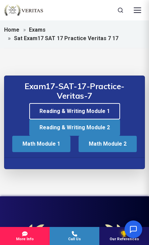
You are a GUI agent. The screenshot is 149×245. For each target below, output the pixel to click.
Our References (124, 236)
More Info (24, 236)
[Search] (120, 10)
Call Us (74, 236)
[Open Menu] (137, 10)
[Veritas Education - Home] (23, 10)
